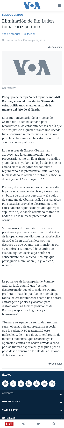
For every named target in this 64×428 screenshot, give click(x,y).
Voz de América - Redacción (18, 33)
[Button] (55, 47)
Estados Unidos (12, 14)
